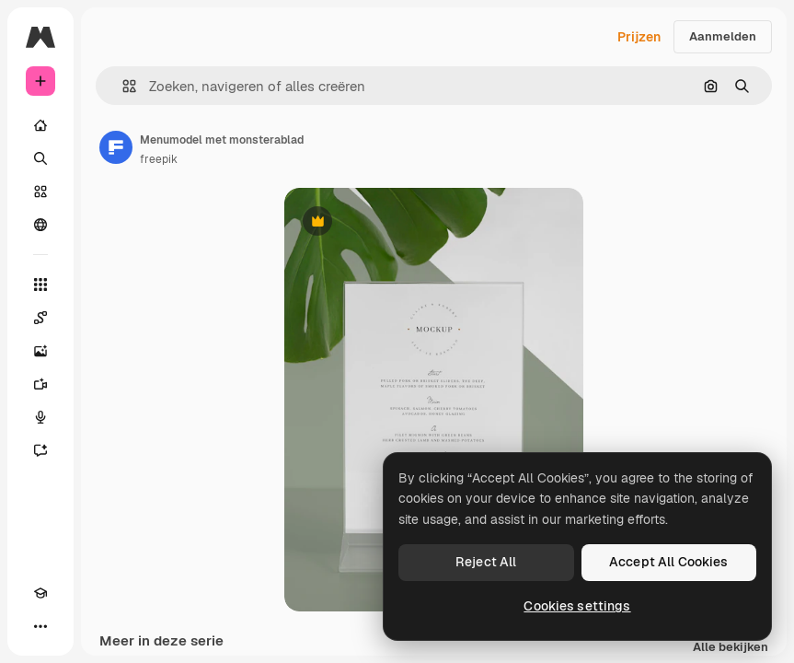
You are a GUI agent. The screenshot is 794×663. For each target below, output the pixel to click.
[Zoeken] (40, 158)
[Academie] (40, 593)
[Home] (40, 125)
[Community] (40, 224)
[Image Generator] (40, 351)
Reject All (485, 561)
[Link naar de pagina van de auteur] (115, 147)
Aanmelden (722, 36)
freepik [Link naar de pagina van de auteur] (159, 159)
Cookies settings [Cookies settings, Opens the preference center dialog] (577, 606)
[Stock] (40, 191)
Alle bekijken (730, 648)
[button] (122, 86)
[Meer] (40, 626)
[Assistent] (40, 450)
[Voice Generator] (40, 417)
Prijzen (639, 37)
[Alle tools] (40, 284)
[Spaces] (40, 317)
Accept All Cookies (669, 561)
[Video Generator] (40, 384)
